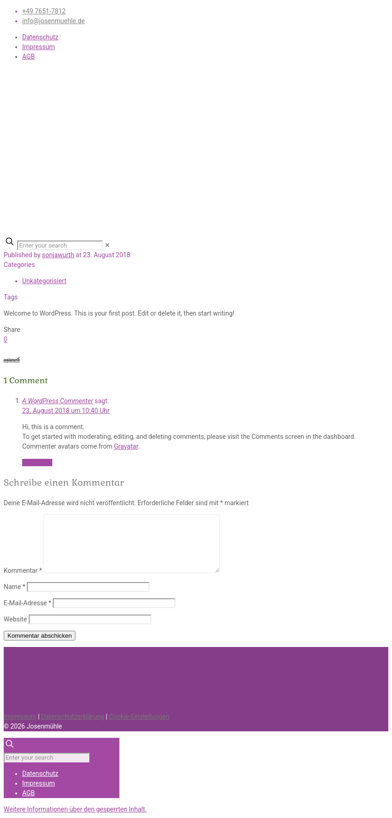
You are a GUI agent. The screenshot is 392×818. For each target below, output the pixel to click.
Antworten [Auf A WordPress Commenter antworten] (37, 462)
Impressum (38, 47)
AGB (28, 56)
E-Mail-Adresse (27, 603)
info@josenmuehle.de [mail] (53, 21)
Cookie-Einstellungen (139, 716)
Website (15, 619)
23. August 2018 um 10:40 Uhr (66, 410)
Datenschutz (40, 37)
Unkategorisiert (44, 281)
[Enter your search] (60, 245)
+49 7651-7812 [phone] (44, 11)
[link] (107, 245)
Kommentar (23, 570)
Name (14, 586)
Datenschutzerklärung (72, 716)
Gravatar (126, 446)
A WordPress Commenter (57, 401)
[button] (75, 809)
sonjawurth (58, 255)
